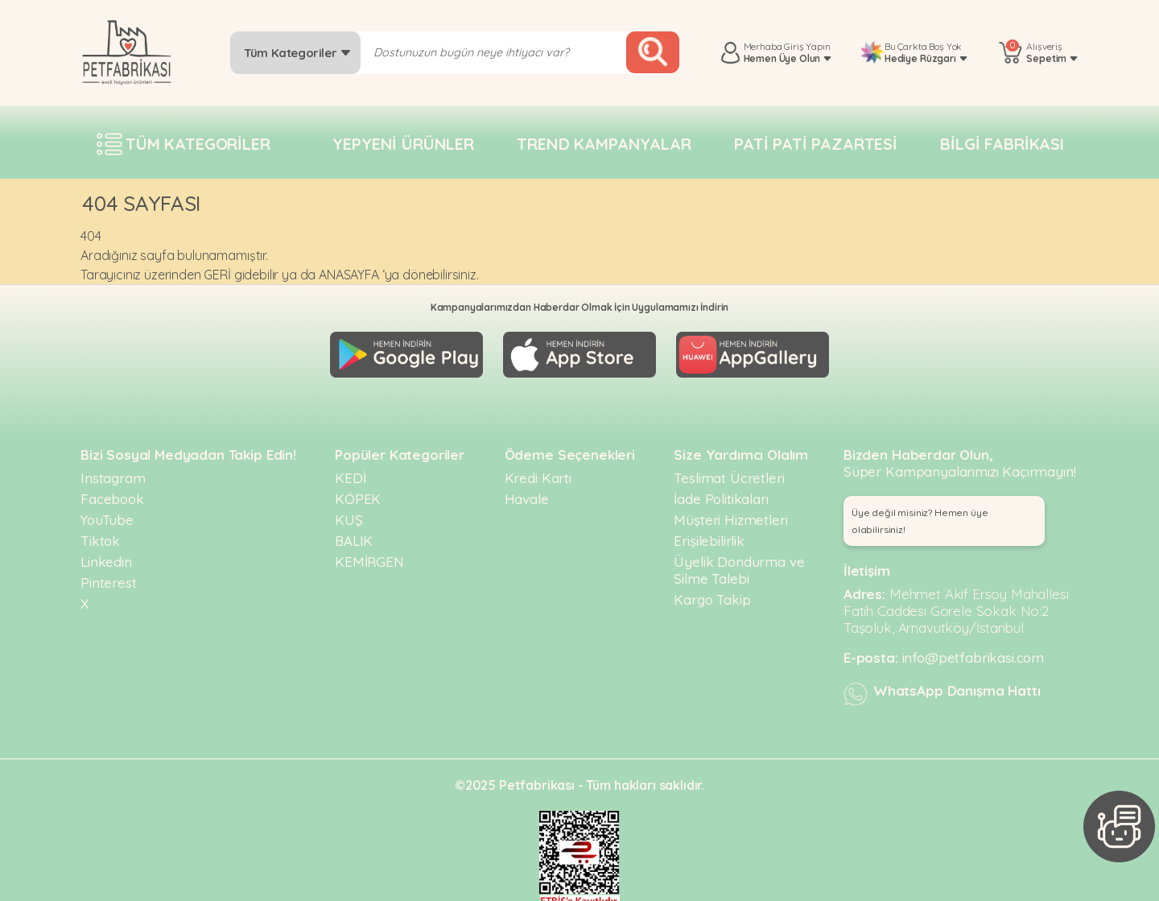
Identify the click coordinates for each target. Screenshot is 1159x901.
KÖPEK (358, 492)
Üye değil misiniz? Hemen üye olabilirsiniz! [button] (920, 514)
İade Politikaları (721, 492)
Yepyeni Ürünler (403, 144)
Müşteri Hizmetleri (730, 513)
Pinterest (108, 576)
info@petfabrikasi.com (973, 651)
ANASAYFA (349, 275)
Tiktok (100, 534)
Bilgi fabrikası (1002, 144)
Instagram (113, 471)
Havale (527, 492)
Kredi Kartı (538, 471)
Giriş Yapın (807, 46)
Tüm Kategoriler (297, 52)
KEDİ (350, 471)
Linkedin (106, 555)
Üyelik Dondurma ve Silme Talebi (739, 564)
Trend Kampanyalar (604, 144)
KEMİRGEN (369, 555)
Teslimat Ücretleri (729, 471)
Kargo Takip (712, 593)
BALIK (354, 534)
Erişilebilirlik (709, 534)
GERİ (217, 275)
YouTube (107, 513)
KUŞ (349, 513)
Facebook (112, 492)
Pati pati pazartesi (815, 144)
